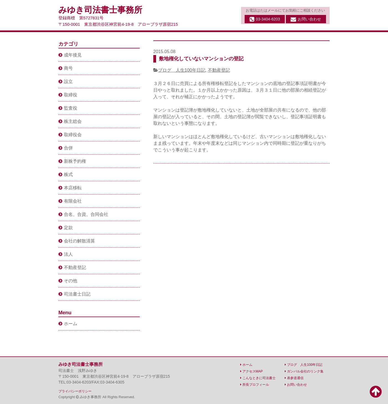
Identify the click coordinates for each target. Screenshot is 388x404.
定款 (65, 227)
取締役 (67, 94)
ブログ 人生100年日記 (181, 70)
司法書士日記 (74, 294)
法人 (65, 254)
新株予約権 (72, 161)
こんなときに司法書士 (258, 378)
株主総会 (70, 121)
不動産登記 (219, 70)
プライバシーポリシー (75, 391)
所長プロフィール (254, 385)
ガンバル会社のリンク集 (304, 371)
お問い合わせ (306, 19)
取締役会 (70, 134)
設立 (65, 81)
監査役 (67, 108)
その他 (67, 280)
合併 (65, 148)
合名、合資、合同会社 (83, 214)
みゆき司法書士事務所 (100, 9)
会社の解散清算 (76, 241)
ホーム (67, 323)
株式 (65, 174)
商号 (65, 68)
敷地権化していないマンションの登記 (201, 58)
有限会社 (70, 201)
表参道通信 (294, 378)
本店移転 (70, 187)
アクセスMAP (251, 371)
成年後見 (70, 55)
